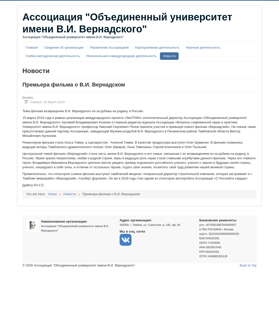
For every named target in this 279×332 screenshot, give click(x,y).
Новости (169, 56)
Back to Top (248, 265)
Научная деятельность (203, 47)
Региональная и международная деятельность (121, 56)
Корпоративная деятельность (157, 47)
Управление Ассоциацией (109, 47)
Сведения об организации (63, 47)
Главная (31, 47)
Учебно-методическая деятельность (52, 56)
